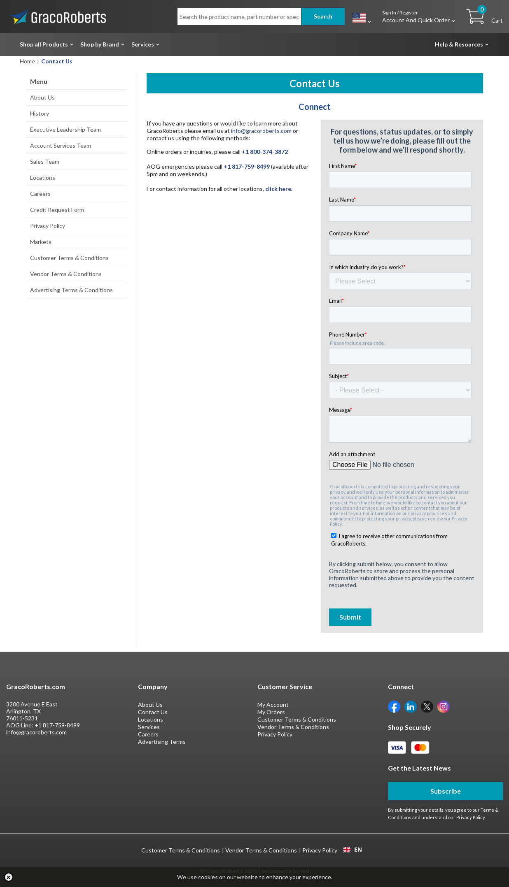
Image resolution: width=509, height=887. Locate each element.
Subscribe (445, 791)
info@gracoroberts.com (261, 130)
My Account (273, 704)
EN (352, 849)
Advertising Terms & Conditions (71, 289)
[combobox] (352, 849)
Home (27, 61)
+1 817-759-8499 (57, 725)
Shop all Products (44, 44)
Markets (40, 241)
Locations (42, 177)
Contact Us (153, 711)
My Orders (271, 711)
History (39, 113)
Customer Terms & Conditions (69, 257)
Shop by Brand (99, 44)
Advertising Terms (162, 741)
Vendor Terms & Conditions (66, 273)
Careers (40, 193)
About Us (42, 97)
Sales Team (44, 161)
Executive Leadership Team (65, 129)
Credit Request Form (57, 209)
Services (142, 44)
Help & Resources (459, 44)
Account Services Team (60, 145)
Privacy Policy (47, 225)
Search (323, 16)
